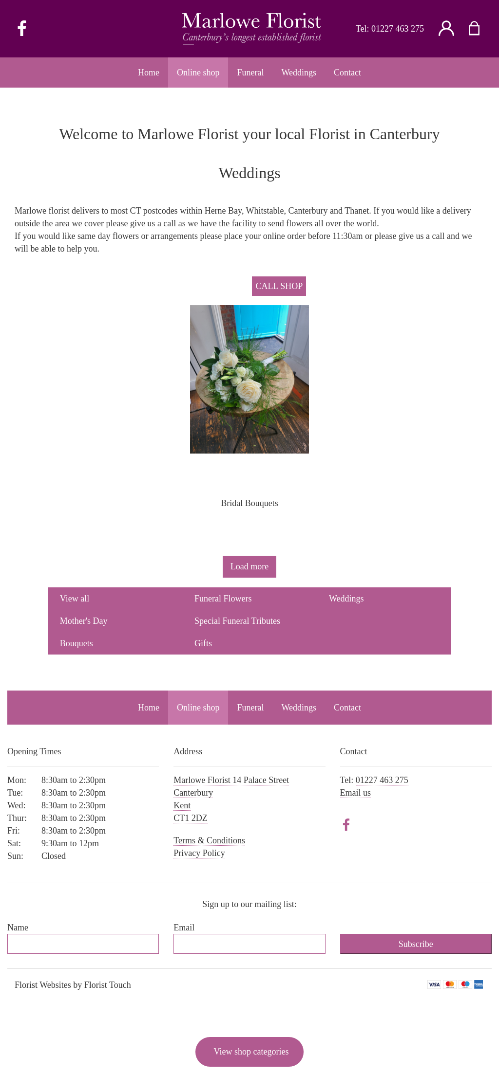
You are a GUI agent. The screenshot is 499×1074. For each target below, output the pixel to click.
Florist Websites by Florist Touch (73, 985)
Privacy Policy (199, 853)
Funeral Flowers (222, 598)
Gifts (203, 643)
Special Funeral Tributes (237, 621)
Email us (355, 793)
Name (17, 927)
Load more (249, 566)
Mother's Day (84, 621)
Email (183, 927)
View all (74, 598)
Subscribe (416, 944)
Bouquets (76, 643)
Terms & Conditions (209, 840)
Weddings (346, 598)
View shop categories (251, 1051)
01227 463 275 (397, 28)
